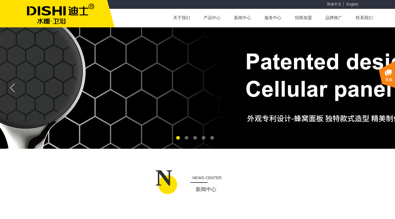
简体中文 (334, 4)
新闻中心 (242, 18)
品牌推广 (333, 18)
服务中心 (272, 18)
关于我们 (181, 18)
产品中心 (212, 18)
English (352, 4)
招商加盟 (303, 18)
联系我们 (364, 18)
